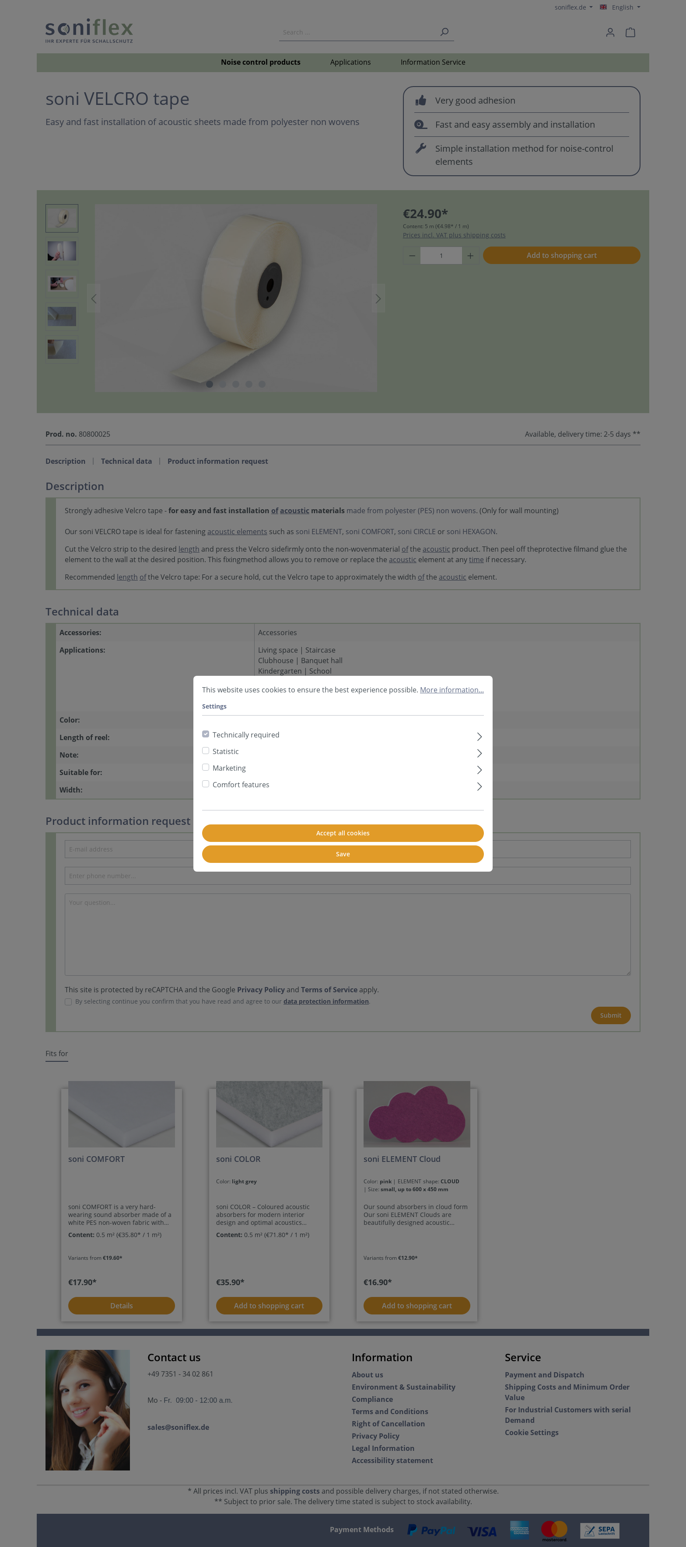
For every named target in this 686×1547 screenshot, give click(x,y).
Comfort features (241, 784)
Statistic (226, 751)
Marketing (229, 768)
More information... (452, 690)
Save (343, 854)
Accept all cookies (343, 833)
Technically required (246, 735)
